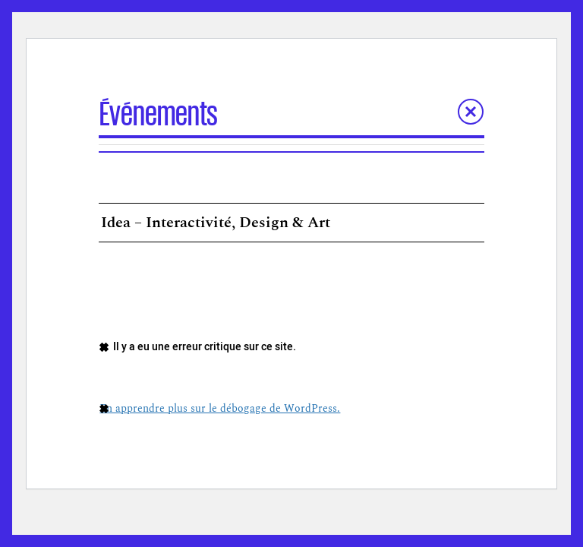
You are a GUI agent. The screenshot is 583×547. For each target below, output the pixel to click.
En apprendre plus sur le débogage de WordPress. (219, 408)
